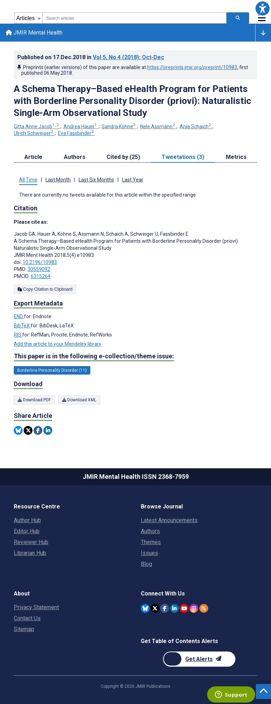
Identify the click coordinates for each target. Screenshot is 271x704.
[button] (262, 8)
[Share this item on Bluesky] (18, 430)
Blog (146, 564)
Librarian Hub (30, 553)
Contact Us (27, 618)
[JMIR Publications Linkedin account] (174, 608)
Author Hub (27, 520)
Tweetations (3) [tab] (183, 157)
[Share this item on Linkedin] (47, 430)
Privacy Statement (36, 607)
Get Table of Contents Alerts (179, 641)
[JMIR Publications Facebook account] (164, 608)
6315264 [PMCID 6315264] (40, 276)
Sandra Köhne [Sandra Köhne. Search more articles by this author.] (119, 126)
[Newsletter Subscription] (199, 659)
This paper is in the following (94, 356)
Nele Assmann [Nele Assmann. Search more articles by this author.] (158, 126)
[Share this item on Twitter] (28, 430)
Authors (150, 531)
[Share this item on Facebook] (38, 430)
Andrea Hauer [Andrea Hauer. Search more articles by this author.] (81, 126)
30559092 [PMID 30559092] (39, 269)
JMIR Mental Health (34, 32)
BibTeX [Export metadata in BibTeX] (22, 325)
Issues (149, 553)
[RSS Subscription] (203, 608)
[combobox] (134, 18)
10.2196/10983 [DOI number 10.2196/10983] (40, 262)
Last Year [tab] (132, 180)
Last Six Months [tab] (96, 180)
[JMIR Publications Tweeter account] (155, 608)
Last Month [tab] (58, 180)
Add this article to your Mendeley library (57, 344)
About (22, 593)
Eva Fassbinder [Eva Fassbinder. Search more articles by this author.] (76, 133)
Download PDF (34, 399)
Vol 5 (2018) (128, 57)
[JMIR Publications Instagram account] (193, 608)
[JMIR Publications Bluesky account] (145, 608)
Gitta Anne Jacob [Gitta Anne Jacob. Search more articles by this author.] (37, 126)
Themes (151, 542)
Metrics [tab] (236, 157)
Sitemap (24, 629)
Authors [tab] (74, 157)
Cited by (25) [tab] (123, 157)
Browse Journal (162, 506)
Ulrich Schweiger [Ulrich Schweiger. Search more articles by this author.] (34, 133)
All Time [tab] (28, 180)
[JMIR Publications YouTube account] (184, 608)
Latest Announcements (169, 520)
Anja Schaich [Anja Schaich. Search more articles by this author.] (196, 126)
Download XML (79, 399)
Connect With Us (163, 593)
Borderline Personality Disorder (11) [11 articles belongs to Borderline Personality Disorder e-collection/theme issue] (52, 370)
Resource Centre (37, 506)
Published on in (90, 57)
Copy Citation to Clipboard (45, 289)
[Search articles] (238, 18)
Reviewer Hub (31, 542)
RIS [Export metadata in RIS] (18, 335)
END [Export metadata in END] (19, 316)
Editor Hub (27, 531)
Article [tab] (33, 157)
